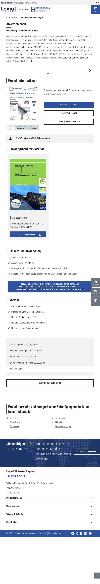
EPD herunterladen (29, 281)
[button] (48, 120)
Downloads (15, 469)
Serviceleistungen (63, 473)
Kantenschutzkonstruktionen (23, 403)
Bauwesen (13, 18)
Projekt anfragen (68, 160)
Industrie (14, 465)
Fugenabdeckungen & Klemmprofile (26, 397)
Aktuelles (59, 469)
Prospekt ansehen (68, 152)
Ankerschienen (17, 415)
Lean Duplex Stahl (47, 57)
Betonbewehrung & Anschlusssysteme (27, 409)
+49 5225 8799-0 (17, 496)
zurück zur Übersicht (50, 430)
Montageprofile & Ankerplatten (24, 391)
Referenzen (60, 465)
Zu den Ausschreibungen (69, 168)
